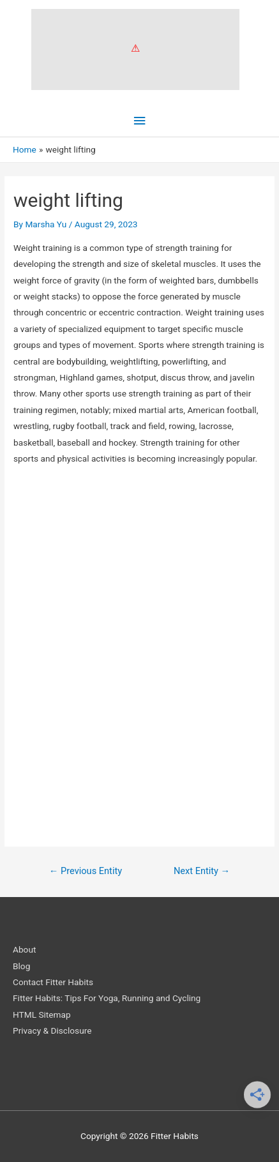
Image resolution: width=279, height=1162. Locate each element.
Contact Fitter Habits (53, 982)
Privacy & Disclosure (52, 1030)
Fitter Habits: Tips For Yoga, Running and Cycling (106, 998)
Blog (21, 966)
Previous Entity (85, 871)
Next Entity (202, 871)
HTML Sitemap (42, 1014)
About (24, 949)
